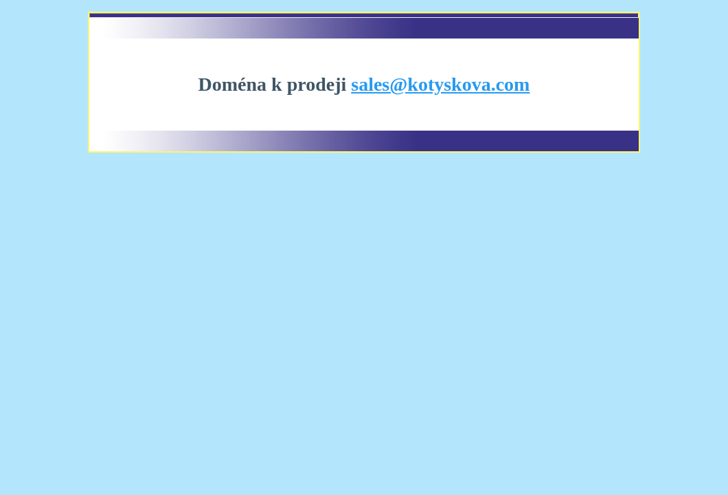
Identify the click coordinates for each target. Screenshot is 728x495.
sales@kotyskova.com (440, 84)
